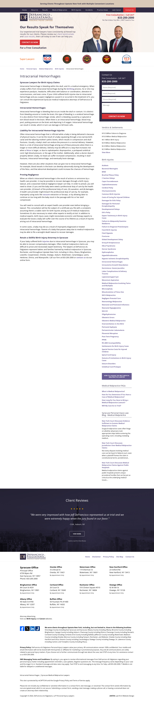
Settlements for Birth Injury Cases (115, 346)
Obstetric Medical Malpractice (114, 321)
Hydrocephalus (108, 252)
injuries (45, 241)
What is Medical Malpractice (113, 391)
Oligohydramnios (109, 314)
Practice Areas (102, 10)
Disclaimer (96, 557)
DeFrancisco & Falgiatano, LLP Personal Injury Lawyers (54, 696)
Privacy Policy (108, 557)
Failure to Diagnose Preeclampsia (115, 227)
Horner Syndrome (109, 249)
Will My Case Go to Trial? (111, 406)
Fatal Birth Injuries (109, 230)
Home (24, 10)
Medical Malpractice (59, 10)
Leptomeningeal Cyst (110, 277)
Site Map (119, 557)
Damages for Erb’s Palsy (111, 200)
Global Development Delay (112, 239)
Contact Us (129, 10)
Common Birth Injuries (111, 194)
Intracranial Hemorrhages (112, 262)
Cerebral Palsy (107, 188)
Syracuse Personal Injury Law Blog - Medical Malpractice (115, 414)
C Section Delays (108, 178)
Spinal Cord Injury (109, 355)
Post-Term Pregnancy (110, 336)
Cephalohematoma (109, 184)
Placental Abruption (110, 333)
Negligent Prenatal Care (111, 298)
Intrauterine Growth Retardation (115, 265)
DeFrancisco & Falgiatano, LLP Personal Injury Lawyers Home (36, 17)
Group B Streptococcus (111, 243)
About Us (34, 10)
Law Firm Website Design (121, 696)
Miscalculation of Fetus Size (113, 292)
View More (106, 152)
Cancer (42, 619)
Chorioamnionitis (109, 191)
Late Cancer (116, 10)
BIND (104, 172)
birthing (70, 89)
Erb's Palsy (106, 212)
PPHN (104, 340)
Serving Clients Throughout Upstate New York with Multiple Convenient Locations (77, 3)
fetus (29, 150)
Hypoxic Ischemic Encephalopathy (115, 258)
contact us (81, 257)
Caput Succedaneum (110, 181)
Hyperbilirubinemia (109, 255)
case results (29, 36)
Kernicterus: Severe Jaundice (113, 268)
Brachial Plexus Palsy (110, 175)
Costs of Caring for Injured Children (116, 197)
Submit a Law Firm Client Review (77, 541)
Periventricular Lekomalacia (113, 330)
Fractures (105, 236)
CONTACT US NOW (30, 42)
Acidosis (105, 165)
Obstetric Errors (108, 317)
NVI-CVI (105, 311)
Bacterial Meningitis (110, 169)
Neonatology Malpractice (112, 301)
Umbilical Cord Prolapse (111, 367)
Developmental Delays (111, 209)
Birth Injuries (76, 10)
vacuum (46, 194)
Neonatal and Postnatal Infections (115, 305)
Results (45, 10)
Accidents (89, 10)
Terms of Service (79, 680)
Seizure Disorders (109, 364)
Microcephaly (107, 289)
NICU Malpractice (109, 295)
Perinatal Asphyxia (109, 327)
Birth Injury (31, 619)
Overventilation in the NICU (113, 324)
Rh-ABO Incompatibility (111, 343)
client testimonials (65, 34)
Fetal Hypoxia (107, 233)
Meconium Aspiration (110, 280)
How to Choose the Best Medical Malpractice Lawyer (116, 376)
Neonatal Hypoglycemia (111, 308)
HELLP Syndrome (108, 246)
